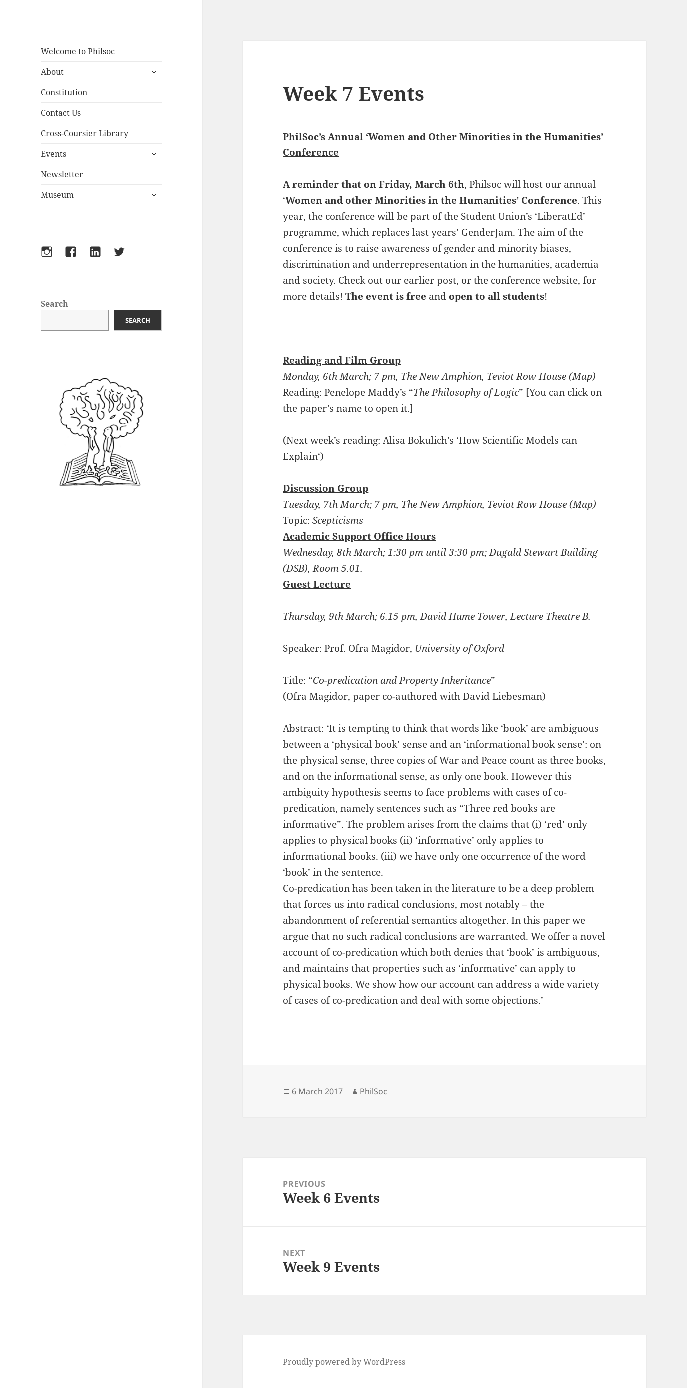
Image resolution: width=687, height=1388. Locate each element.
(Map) (582, 504)
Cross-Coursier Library (84, 133)
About (52, 71)
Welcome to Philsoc (78, 51)
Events (53, 153)
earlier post (430, 280)
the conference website (526, 280)
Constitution (64, 92)
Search (54, 303)
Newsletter (62, 174)
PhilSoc (373, 1091)
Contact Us (61, 112)
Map (582, 376)
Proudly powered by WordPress (344, 1361)
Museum (57, 194)
